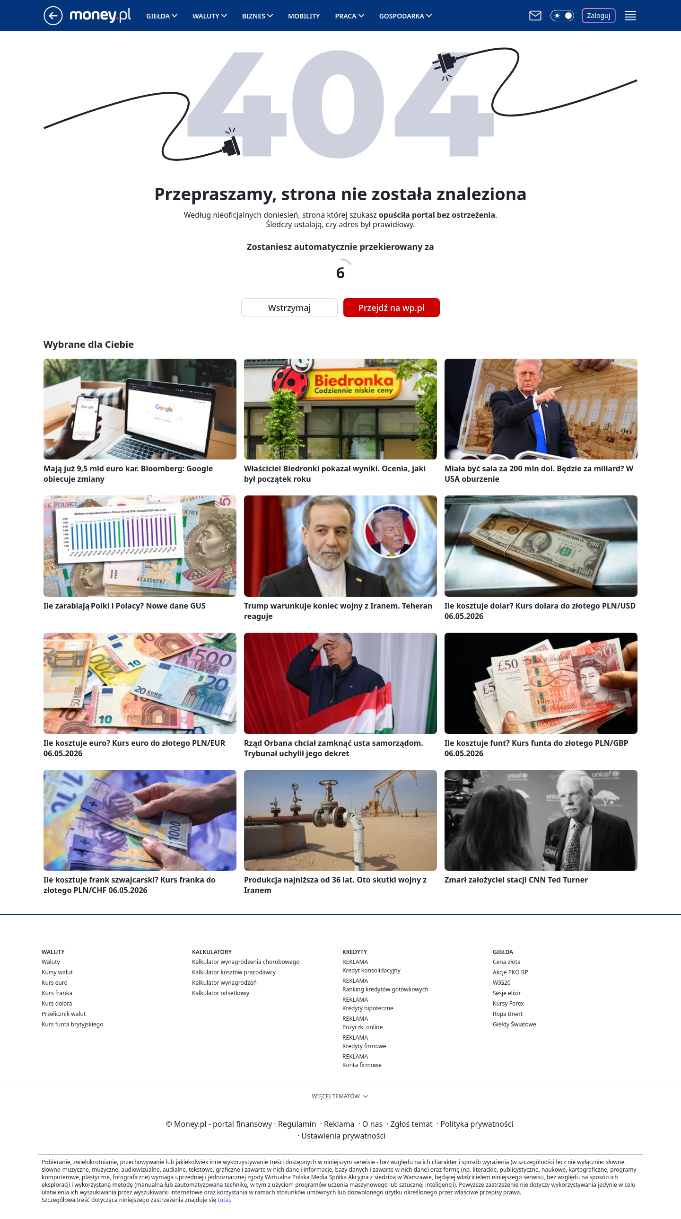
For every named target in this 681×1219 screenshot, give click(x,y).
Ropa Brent (508, 1014)
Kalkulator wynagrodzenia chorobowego (245, 962)
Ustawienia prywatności (341, 1136)
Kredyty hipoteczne (367, 1008)
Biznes (253, 15)
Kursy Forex (508, 1003)
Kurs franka (57, 993)
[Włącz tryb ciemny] (562, 15)
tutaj (224, 1200)
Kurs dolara (57, 1003)
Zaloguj (599, 15)
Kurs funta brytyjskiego (72, 1024)
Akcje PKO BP (510, 972)
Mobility (304, 15)
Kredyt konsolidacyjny (371, 970)
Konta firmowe (362, 1065)
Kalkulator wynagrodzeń (224, 983)
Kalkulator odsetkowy (220, 993)
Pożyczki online (362, 1027)
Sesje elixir (507, 993)
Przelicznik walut (64, 1014)
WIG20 (502, 983)
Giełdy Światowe (514, 1024)
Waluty (205, 15)
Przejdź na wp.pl (391, 307)
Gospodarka (401, 15)
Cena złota (507, 962)
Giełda (158, 15)
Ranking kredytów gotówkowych (385, 989)
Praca (346, 15)
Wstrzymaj (289, 307)
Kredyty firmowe (364, 1046)
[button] (630, 15)
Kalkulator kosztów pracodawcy (234, 972)
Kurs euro (55, 983)
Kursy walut (57, 972)
